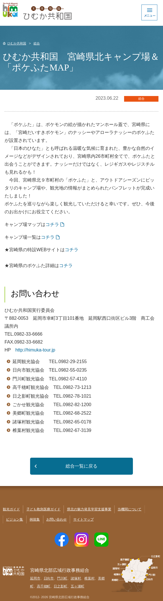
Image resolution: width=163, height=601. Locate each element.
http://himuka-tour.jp (35, 350)
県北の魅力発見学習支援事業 (89, 509)
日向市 (49, 578)
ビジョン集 (14, 519)
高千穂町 (44, 586)
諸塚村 (76, 578)
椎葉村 (89, 578)
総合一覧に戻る (81, 466)
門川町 (62, 578)
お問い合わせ (56, 519)
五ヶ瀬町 (77, 586)
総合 (37, 43)
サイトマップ (83, 519)
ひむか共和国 (16, 43)
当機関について (129, 509)
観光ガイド (11, 509)
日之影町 (60, 586)
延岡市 (35, 578)
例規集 (35, 519)
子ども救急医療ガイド (43, 509)
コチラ (52, 224)
